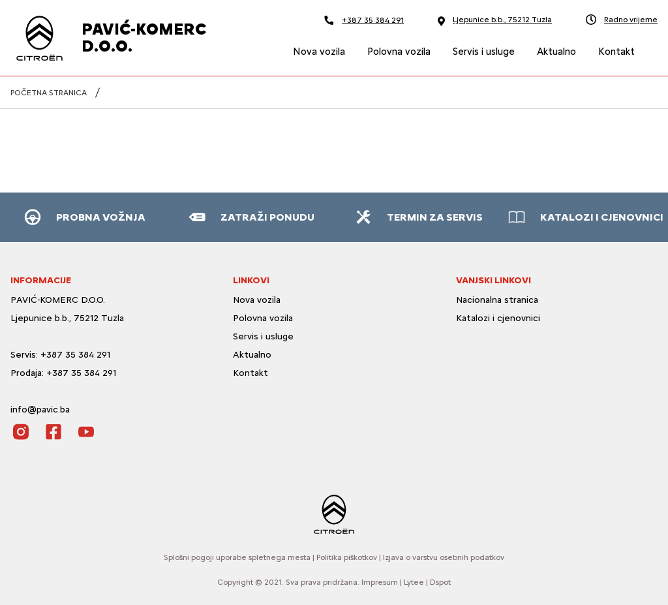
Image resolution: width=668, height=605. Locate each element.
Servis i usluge (263, 336)
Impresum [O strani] (379, 582)
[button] (83, 217)
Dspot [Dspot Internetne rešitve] (440, 582)
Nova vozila (257, 299)
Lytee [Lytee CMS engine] (414, 582)
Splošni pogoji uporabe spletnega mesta (237, 557)
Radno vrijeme (622, 19)
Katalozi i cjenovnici (499, 318)
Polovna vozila (263, 318)
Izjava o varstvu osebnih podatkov (443, 557)
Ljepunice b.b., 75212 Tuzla (495, 20)
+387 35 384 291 (364, 20)
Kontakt (250, 373)
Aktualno (252, 354)
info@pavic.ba (40, 409)
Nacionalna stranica (497, 299)
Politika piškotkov (346, 557)
